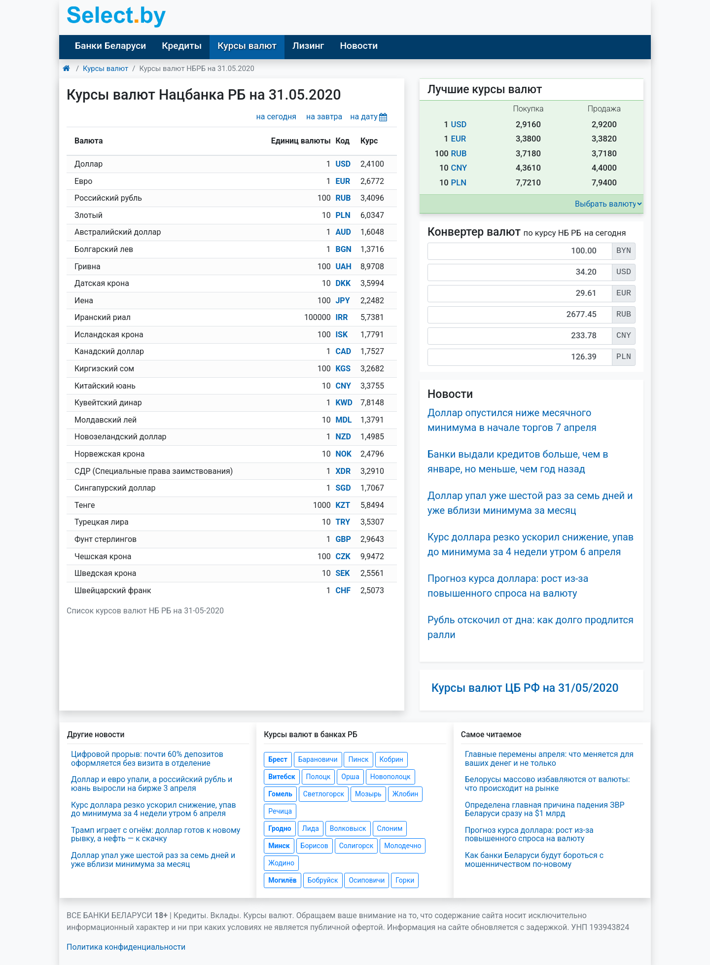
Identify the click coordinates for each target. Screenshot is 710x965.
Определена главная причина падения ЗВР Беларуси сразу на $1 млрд (545, 809)
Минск (278, 846)
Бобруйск (323, 880)
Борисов (314, 846)
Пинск (358, 759)
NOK (343, 454)
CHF (343, 590)
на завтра (324, 116)
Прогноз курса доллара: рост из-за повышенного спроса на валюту (529, 834)
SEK (342, 573)
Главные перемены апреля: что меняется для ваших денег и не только (549, 759)
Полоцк (318, 777)
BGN (343, 249)
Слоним (390, 828)
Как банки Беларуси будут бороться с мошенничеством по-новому (534, 860)
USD (343, 164)
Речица (280, 811)
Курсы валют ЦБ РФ (525, 688)
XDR (343, 471)
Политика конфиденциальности (126, 947)
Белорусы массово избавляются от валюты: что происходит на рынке (547, 784)
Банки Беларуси (110, 45)
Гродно (279, 828)
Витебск (281, 777)
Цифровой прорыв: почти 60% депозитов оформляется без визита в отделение (147, 759)
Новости (359, 45)
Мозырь (368, 794)
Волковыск (348, 828)
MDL (343, 420)
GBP (343, 539)
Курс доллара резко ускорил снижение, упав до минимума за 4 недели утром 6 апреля (153, 809)
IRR (341, 317)
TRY (342, 522)
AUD (343, 232)
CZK (342, 556)
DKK (343, 283)
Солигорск (356, 846)
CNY (343, 386)
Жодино (281, 863)
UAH (343, 266)
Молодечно (402, 846)
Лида (310, 828)
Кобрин (391, 759)
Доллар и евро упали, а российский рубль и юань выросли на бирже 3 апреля (151, 784)
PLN (342, 215)
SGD (343, 488)
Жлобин (405, 794)
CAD (343, 351)
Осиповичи (367, 880)
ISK (341, 334)
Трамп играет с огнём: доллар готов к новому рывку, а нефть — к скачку (155, 834)
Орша (350, 777)
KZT (342, 505)
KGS (343, 368)
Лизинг (308, 45)
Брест (277, 759)
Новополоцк (390, 777)
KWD (344, 402)
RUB (343, 198)
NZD (343, 436)
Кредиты (182, 45)
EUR (342, 181)
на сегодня (276, 116)
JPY (342, 300)
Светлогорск (323, 794)
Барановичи (318, 759)
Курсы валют (247, 45)
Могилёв (282, 880)
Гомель (280, 794)
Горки (404, 880)
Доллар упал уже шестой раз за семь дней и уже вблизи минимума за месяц (153, 860)
